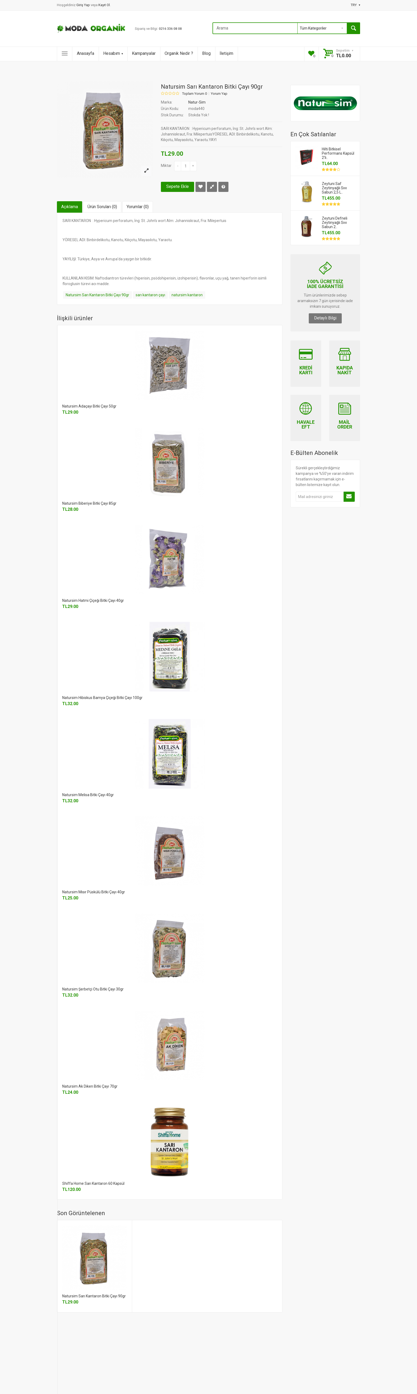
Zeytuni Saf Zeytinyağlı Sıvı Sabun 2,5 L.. (334, 188)
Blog (206, 53)
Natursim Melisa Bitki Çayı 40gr (88, 795)
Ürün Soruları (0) (102, 206)
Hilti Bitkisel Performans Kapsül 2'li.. (338, 153)
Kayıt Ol (104, 5)
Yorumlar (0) (138, 206)
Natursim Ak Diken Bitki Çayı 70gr (90, 1086)
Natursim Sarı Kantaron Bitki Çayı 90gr (97, 295)
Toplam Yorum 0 (194, 93)
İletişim (226, 53)
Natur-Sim (197, 102)
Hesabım (113, 53)
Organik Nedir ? (179, 53)
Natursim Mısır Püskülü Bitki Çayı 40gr (93, 892)
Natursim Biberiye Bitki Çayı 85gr (89, 503)
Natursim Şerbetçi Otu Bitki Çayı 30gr (93, 989)
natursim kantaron (187, 295)
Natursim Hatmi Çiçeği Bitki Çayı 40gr (93, 600)
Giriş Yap (83, 5)
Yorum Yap (219, 93)
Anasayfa (85, 53)
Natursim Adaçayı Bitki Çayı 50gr (89, 406)
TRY (355, 5)
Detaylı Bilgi (325, 317)
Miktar (166, 165)
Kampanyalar (144, 53)
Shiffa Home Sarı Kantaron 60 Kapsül (93, 1183)
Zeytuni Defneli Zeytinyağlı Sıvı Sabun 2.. (334, 222)
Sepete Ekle (177, 186)
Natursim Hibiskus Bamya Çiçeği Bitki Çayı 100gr (102, 698)
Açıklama (69, 206)
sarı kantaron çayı (150, 295)
